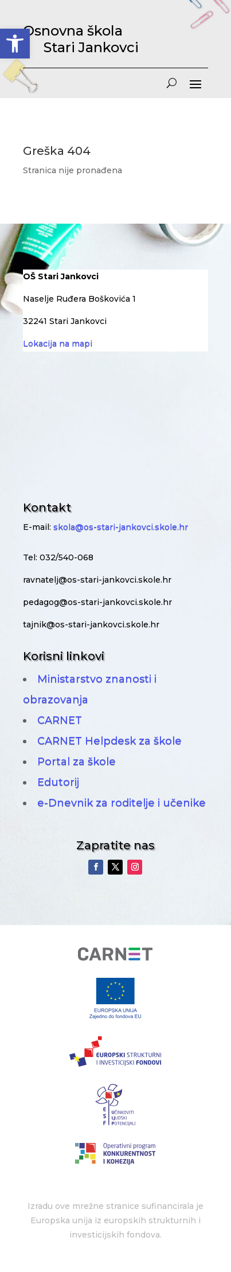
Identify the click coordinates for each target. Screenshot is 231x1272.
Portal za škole (76, 761)
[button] (15, 43)
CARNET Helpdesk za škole (109, 741)
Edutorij (58, 782)
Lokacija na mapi (57, 343)
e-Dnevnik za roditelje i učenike (121, 803)
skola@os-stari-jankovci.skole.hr (120, 527)
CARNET (59, 720)
